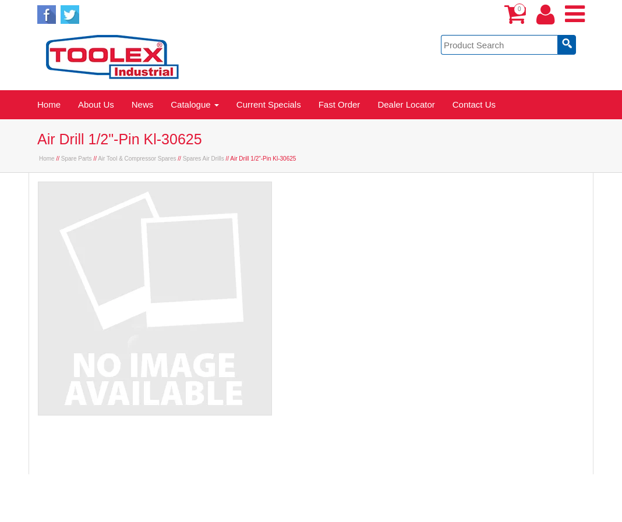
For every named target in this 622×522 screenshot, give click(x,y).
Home (49, 104)
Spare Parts (76, 158)
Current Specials (268, 104)
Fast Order (340, 104)
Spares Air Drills (203, 158)
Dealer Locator (405, 104)
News (143, 104)
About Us (96, 104)
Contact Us (474, 104)
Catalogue (195, 104)
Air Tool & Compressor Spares (137, 158)
